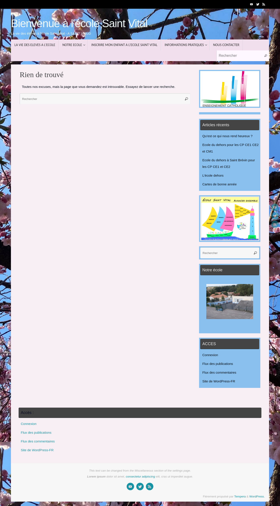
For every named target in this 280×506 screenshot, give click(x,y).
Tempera (240, 496)
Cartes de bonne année (219, 184)
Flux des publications (217, 364)
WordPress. (257, 496)
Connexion (210, 355)
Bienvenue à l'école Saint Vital (79, 24)
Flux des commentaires (219, 372)
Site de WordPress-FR (218, 381)
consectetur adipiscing (140, 476)
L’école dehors (213, 175)
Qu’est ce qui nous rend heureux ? (227, 136)
